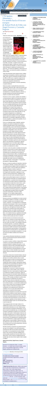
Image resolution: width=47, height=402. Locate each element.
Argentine (14, 10)
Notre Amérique (38, 10)
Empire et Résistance (27, 10)
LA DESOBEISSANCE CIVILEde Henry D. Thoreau (38, 32)
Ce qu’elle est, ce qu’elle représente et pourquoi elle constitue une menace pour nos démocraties (39, 23)
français (23, 35)
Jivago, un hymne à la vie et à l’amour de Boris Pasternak (38, 29)
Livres (33, 10)
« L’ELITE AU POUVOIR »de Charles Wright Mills (37, 52)
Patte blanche (9, 385)
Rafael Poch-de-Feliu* (9, 31)
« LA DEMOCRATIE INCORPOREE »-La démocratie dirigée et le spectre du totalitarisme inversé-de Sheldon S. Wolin (39, 46)
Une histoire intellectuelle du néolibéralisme (38, 36)
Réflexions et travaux (5, 12)
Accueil (2, 10)
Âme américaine (8, 10)
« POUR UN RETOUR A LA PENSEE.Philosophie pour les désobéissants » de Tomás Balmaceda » (38, 56)
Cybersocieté (19, 10)
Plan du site (16, 385)
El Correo (2, 385)
